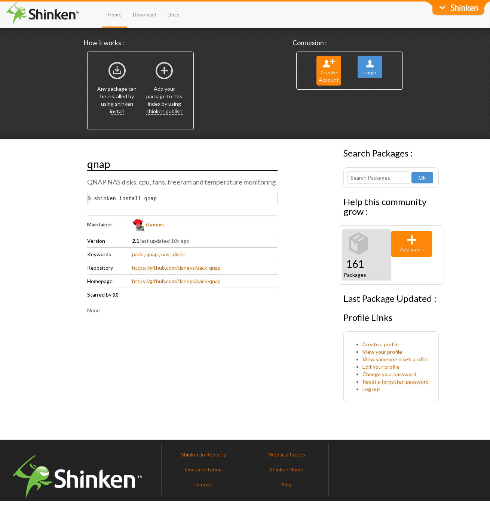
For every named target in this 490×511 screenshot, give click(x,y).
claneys (148, 224)
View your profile (382, 352)
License (203, 484)
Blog (286, 484)
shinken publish (164, 111)
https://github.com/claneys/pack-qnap (176, 267)
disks (179, 254)
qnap (152, 254)
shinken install (121, 107)
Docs (174, 14)
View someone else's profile (395, 359)
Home (115, 14)
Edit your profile (380, 366)
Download (144, 14)
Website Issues (286, 454)
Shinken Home (286, 469)
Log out (371, 389)
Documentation (203, 469)
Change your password (389, 374)
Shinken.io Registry (203, 454)
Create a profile (380, 344)
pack (137, 254)
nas (165, 254)
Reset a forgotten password (395, 381)
